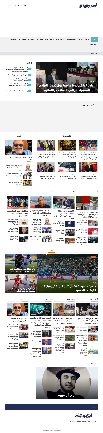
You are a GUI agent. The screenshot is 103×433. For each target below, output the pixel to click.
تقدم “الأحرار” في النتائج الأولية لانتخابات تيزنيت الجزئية (81, 230)
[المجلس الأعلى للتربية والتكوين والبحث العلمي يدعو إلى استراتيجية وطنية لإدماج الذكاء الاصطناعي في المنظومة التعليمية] (41, 309)
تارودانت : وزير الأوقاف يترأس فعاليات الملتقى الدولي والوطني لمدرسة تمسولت (58, 329)
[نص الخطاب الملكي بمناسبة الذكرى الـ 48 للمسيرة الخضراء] (88, 167)
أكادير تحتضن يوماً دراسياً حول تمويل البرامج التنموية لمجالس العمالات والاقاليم (66, 87)
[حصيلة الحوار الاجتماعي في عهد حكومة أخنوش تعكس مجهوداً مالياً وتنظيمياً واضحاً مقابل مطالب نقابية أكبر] (93, 240)
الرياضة (52, 39)
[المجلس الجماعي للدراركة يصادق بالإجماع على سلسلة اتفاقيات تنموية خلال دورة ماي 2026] (64, 309)
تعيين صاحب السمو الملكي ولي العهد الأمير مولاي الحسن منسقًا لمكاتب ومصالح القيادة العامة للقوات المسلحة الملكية (35, 352)
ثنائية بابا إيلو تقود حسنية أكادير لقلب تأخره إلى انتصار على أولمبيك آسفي (22, 270)
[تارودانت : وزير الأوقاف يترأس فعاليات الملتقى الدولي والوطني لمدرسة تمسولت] (70, 329)
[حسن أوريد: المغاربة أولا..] (47, 342)
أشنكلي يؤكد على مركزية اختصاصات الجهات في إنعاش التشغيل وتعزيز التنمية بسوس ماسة (64, 214)
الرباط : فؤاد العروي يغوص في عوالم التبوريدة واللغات (13, 238)
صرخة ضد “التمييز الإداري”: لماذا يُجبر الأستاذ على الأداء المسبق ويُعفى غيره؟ (14, 167)
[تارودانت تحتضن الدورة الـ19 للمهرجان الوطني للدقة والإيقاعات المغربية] (23, 222)
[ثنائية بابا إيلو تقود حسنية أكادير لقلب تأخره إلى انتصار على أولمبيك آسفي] (21, 264)
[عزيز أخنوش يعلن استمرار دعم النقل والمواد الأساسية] (70, 241)
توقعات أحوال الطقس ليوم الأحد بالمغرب (68, 177)
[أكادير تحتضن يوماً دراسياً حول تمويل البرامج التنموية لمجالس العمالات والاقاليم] (67, 77)
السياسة (87, 39)
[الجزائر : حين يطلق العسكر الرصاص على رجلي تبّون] (18, 147)
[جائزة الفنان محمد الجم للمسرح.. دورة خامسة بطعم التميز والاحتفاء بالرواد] (17, 202)
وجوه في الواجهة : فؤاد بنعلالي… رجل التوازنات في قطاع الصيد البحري (14, 174)
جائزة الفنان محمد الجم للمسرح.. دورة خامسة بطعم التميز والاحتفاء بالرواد (17, 213)
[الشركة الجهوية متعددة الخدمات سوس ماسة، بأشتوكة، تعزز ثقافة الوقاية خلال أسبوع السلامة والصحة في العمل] (70, 346)
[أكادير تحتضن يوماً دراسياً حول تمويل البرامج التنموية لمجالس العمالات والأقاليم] (93, 351)
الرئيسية (94, 39)
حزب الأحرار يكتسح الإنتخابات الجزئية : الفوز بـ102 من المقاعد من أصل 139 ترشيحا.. (87, 214)
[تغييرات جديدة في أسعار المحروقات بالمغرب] (70, 232)
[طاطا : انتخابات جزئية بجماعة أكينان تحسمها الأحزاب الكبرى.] (93, 223)
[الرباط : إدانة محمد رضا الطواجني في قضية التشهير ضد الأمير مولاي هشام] (41, 202)
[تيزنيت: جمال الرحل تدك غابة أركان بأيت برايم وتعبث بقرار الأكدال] (70, 338)
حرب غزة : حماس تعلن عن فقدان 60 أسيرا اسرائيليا (47, 177)
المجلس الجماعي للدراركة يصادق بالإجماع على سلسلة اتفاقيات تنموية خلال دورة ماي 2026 (64, 321)
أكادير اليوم (40, 39)
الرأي (46, 39)
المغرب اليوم (22, 39)
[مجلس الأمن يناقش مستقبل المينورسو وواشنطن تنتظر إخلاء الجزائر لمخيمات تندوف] (23, 345)
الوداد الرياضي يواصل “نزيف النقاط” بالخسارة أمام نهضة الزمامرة (23, 289)
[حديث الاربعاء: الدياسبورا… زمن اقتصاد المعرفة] (70, 224)
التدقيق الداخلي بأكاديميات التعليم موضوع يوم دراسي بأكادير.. (36, 230)
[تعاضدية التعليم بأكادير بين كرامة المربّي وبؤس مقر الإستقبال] (93, 329)
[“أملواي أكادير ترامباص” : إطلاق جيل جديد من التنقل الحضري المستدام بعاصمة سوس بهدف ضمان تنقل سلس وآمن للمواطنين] (93, 338)
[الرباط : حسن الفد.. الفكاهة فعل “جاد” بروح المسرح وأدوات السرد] (23, 230)
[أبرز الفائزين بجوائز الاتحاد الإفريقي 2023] (67, 145)
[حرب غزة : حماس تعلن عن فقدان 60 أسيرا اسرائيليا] (46, 167)
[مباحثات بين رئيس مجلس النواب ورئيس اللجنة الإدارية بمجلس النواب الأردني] (47, 333)
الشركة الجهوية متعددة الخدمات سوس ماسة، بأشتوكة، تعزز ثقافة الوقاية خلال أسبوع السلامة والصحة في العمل (58, 348)
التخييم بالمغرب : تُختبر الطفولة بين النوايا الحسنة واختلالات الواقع (14, 181)
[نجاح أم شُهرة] (67, 383)
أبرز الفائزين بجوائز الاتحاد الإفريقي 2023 (69, 155)
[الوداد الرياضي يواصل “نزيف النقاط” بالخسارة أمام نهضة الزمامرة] (21, 283)
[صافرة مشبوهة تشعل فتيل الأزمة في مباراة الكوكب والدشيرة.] (67, 273)
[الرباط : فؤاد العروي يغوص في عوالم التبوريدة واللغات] (23, 239)
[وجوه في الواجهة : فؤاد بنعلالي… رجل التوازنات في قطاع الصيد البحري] (27, 175)
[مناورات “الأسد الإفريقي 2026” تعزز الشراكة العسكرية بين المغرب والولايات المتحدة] (23, 335)
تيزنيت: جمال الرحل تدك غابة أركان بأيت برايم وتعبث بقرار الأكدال (58, 337)
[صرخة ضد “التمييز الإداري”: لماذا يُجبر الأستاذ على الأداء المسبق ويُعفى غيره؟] (27, 167)
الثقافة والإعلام (60, 39)
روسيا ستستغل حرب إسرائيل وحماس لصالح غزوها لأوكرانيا (46, 155)
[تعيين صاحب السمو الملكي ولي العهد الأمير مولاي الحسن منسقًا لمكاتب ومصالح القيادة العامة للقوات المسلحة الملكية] (47, 350)
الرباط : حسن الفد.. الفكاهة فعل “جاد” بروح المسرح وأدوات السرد (12, 229)
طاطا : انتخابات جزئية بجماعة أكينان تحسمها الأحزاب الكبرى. (82, 222)
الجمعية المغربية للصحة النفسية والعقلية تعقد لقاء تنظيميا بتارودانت (12, 326)
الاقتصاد (80, 39)
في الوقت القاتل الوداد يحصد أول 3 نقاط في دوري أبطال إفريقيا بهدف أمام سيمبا (88, 156)
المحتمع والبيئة (71, 39)
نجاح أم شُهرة (66, 395)
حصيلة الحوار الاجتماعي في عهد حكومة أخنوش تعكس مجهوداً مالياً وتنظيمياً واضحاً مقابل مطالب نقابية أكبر (81, 240)
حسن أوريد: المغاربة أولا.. (36, 341)
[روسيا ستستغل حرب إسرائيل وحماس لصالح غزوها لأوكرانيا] (46, 145)
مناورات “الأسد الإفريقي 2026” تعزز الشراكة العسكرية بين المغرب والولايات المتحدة (13, 336)
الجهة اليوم (31, 39)
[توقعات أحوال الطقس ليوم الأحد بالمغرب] (67, 167)
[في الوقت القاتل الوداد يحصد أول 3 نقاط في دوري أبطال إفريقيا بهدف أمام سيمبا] (88, 145)
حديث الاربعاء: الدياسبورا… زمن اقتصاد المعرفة (58, 223)
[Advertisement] (51, 24)
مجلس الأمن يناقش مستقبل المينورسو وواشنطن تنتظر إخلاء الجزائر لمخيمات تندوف (12, 345)
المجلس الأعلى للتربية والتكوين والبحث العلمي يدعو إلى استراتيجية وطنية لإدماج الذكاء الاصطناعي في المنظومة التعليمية (41, 322)
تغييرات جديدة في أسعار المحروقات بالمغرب (60, 231)
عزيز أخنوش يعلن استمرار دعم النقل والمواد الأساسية (60, 240)
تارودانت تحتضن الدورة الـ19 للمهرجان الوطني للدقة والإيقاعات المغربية (12, 221)
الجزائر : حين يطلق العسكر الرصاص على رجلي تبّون (20, 158)
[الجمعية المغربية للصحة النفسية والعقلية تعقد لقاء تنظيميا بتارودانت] (23, 327)
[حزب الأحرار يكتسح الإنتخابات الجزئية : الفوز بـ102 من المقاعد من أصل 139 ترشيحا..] (87, 203)
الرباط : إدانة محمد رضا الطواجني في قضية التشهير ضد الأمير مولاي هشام (41, 213)
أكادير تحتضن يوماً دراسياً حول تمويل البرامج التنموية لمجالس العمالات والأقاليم (83, 352)
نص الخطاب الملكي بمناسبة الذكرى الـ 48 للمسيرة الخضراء (88, 177)
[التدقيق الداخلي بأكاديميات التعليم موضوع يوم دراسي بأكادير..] (47, 230)
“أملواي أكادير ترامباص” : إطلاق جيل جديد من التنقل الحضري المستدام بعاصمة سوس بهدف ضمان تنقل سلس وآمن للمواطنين (81, 340)
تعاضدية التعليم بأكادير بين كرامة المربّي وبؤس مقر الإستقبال (81, 328)
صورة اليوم (93, 44)
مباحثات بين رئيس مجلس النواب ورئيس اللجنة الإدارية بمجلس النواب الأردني (36, 333)
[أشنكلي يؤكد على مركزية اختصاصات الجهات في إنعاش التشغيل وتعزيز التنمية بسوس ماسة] (64, 202)
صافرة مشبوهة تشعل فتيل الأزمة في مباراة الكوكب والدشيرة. (70, 288)
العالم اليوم (13, 39)
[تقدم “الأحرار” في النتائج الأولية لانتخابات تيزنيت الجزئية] (93, 231)
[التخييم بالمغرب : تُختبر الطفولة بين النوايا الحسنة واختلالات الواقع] (27, 183)
